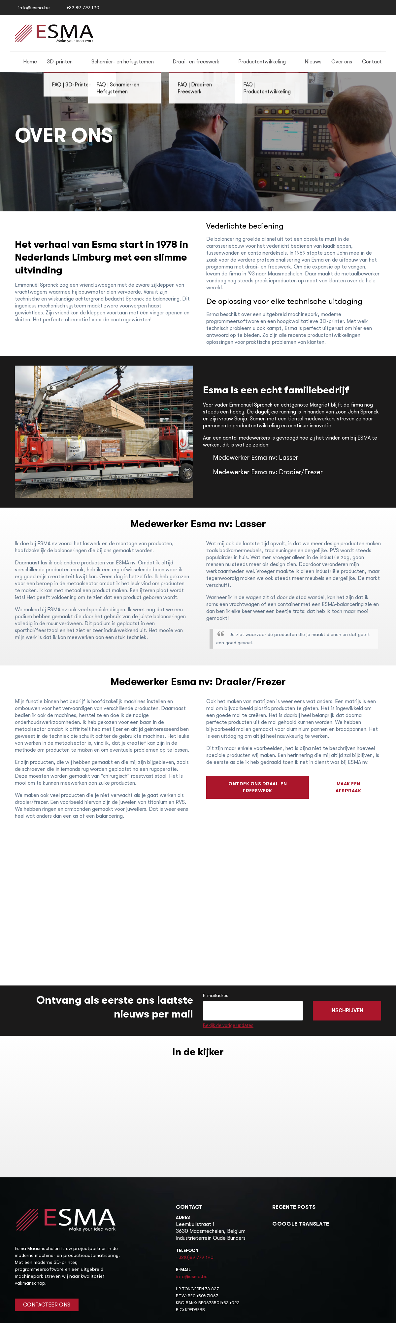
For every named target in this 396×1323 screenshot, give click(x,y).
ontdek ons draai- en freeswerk (257, 787)
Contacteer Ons (46, 1305)
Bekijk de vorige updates (228, 1025)
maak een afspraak (348, 787)
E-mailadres (215, 995)
